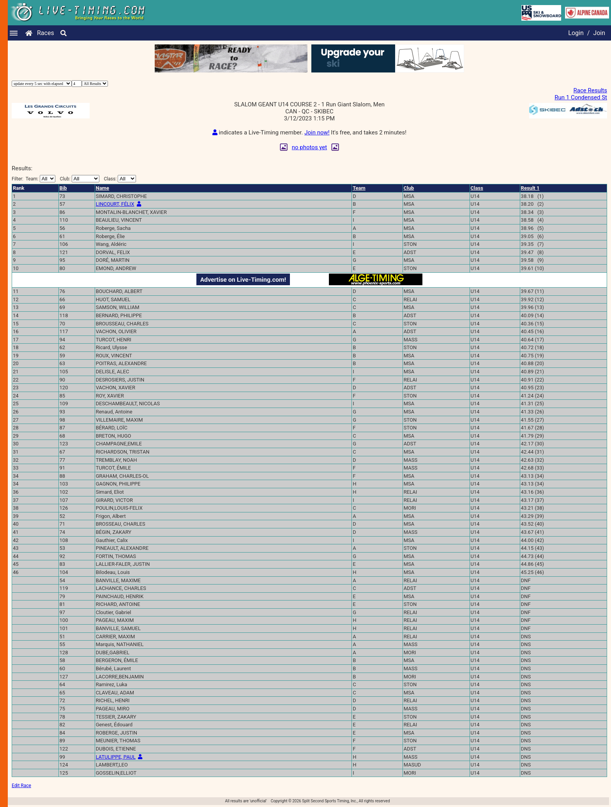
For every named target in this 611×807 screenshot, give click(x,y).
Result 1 (530, 188)
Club (409, 188)
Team (359, 188)
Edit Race (21, 785)
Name (102, 188)
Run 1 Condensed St (580, 97)
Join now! (316, 132)
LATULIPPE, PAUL (116, 757)
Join (599, 33)
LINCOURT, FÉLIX (115, 204)
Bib (63, 188)
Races (45, 33)
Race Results (590, 90)
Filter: (33, 178)
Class (477, 188)
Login (575, 33)
